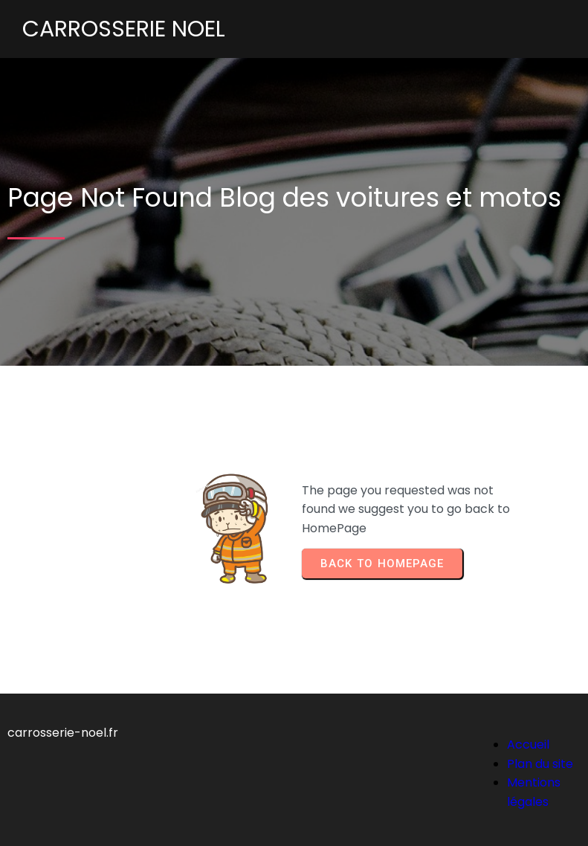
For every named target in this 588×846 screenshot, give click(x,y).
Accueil (528, 744)
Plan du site (540, 763)
